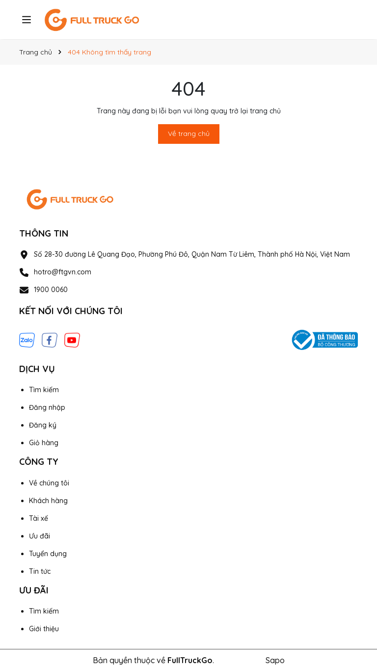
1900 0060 (51, 289)
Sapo (275, 660)
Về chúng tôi (49, 483)
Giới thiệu (44, 628)
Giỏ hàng (43, 442)
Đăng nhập (47, 407)
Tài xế (38, 518)
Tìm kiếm (44, 389)
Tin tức (40, 571)
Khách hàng (48, 500)
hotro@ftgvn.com (62, 272)
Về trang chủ (189, 133)
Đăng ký (42, 425)
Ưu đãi (39, 536)
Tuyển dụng (48, 553)
